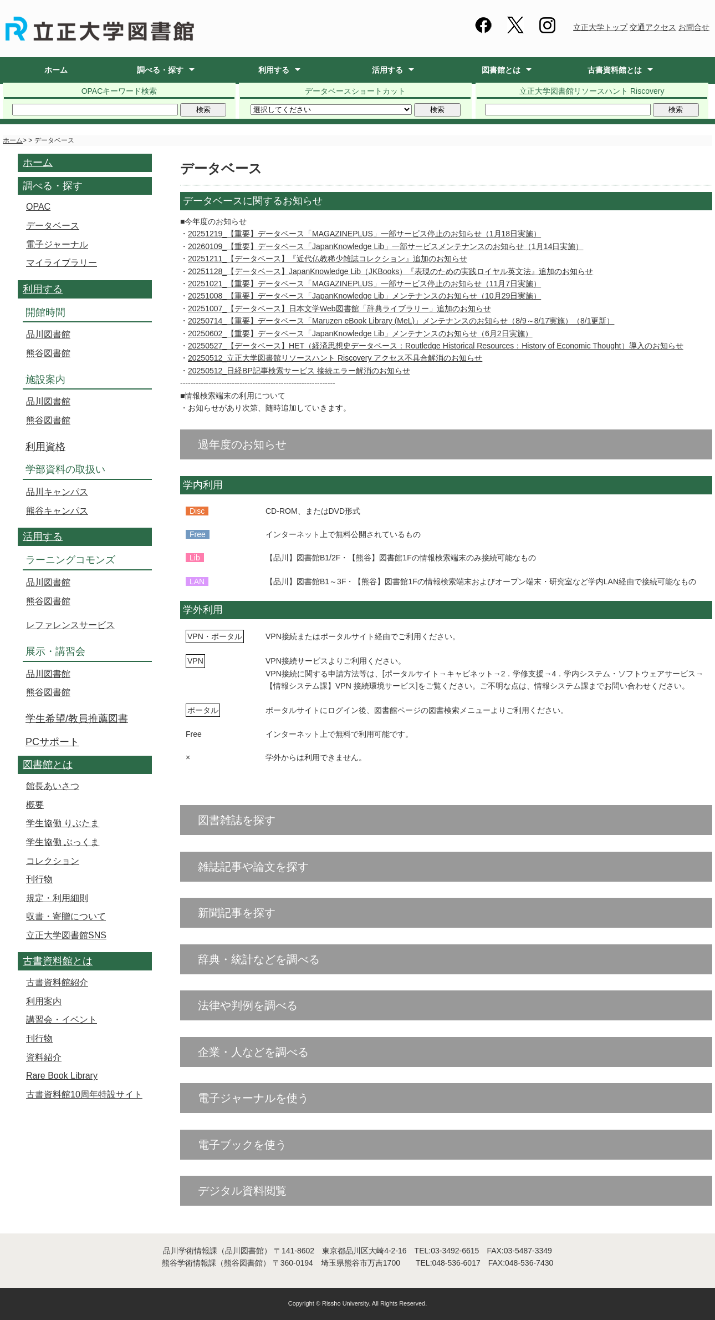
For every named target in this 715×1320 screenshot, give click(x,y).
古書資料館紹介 (57, 982)
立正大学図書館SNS (66, 935)
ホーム (56, 69)
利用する (273, 69)
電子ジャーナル (57, 244)
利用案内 (44, 1001)
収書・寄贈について (66, 916)
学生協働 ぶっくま (62, 842)
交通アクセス (653, 27)
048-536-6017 (456, 1262)
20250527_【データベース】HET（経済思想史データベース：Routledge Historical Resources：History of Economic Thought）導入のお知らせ (435, 345)
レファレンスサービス (70, 625)
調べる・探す (160, 69)
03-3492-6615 (455, 1250)
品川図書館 (48, 334)
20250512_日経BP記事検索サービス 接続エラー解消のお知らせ (299, 370)
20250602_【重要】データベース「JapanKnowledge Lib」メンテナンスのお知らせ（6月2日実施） (360, 333)
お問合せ (693, 27)
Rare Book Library (62, 1075)
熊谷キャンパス (57, 510)
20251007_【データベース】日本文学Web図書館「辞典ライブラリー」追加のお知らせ (339, 308)
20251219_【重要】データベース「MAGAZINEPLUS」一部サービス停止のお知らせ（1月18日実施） (364, 233)
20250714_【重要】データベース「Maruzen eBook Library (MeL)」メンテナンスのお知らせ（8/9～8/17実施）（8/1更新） (401, 320)
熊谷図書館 (48, 353)
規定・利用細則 (57, 898)
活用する (387, 69)
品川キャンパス (57, 492)
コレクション (52, 861)
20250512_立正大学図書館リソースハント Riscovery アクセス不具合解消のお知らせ (335, 357)
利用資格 (45, 446)
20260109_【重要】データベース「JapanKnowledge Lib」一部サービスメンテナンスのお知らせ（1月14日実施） (385, 246)
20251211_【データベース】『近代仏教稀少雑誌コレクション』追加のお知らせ (327, 258)
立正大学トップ (600, 27)
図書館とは (501, 69)
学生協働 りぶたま (62, 823)
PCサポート (52, 741)
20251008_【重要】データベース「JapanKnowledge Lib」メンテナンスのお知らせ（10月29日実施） (364, 295)
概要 (35, 805)
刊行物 (39, 879)
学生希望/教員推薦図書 (76, 718)
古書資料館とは (615, 69)
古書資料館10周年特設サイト (84, 1094)
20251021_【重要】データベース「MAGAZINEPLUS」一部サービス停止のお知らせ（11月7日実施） (364, 283)
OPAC (38, 206)
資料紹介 (44, 1057)
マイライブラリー (61, 262)
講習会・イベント (61, 1019)
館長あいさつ (52, 786)
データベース (52, 225)
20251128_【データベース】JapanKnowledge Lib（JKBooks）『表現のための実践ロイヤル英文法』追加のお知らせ (390, 271)
